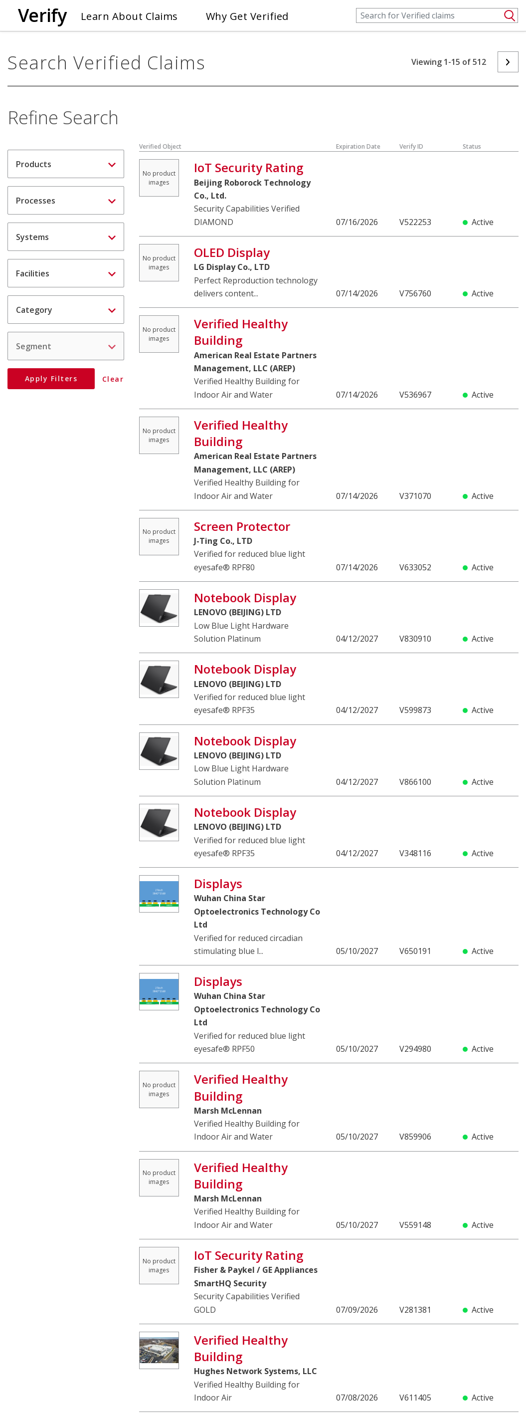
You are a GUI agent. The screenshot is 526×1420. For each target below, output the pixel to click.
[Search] (437, 15)
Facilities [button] (66, 273)
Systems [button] (66, 237)
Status (472, 146)
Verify (42, 15)
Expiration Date (358, 146)
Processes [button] (66, 201)
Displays (218, 883)
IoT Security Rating (248, 167)
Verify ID (411, 146)
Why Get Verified (247, 16)
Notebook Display (245, 597)
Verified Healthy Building (241, 331)
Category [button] (66, 310)
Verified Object (160, 146)
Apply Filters (51, 378)
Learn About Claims (129, 16)
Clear (113, 379)
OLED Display (232, 252)
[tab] (66, 164)
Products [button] (66, 164)
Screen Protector (242, 526)
